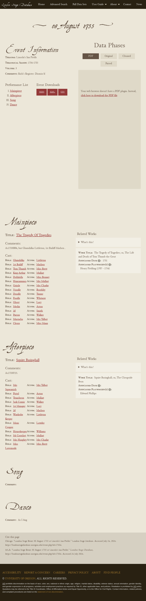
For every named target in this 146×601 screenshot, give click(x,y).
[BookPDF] (109, 129)
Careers (59, 572)
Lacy (39, 302)
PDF (90, 56)
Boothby (40, 290)
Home (41, 4)
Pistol (16, 393)
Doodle (17, 294)
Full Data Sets (80, 4)
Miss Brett (41, 269)
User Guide (98, 4)
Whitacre (41, 298)
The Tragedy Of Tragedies (33, 235)
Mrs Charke (42, 285)
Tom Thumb (19, 269)
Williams (41, 431)
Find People (112, 572)
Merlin (16, 306)
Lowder (40, 423)
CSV (63, 92)
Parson (16, 315)
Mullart (40, 273)
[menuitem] (41, 4)
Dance (13, 104)
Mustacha (18, 319)
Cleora (16, 323)
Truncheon (18, 398)
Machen (40, 264)
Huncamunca (19, 281)
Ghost (16, 302)
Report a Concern (37, 572)
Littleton (41, 260)
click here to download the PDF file (99, 95)
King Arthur (19, 273)
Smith (39, 311)
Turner (39, 294)
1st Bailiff (18, 264)
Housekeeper (20, 431)
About (113, 4)
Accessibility (11, 572)
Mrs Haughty (20, 440)
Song (13, 100)
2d (14, 311)
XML (52, 92)
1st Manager (19, 406)
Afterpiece (15, 95)
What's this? (87, 242)
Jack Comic (19, 402)
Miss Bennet (42, 277)
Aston (39, 306)
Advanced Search (58, 4)
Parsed (108, 63)
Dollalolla (18, 277)
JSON (41, 92)
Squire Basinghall (27, 360)
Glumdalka (18, 260)
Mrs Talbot (42, 319)
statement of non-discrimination (50, 592)
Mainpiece (16, 91)
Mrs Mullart (42, 281)
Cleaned (126, 56)
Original (109, 56)
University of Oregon (20, 578)
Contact (127, 4)
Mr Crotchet (19, 435)
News (139, 4)
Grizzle (16, 285)
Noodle (17, 290)
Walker (40, 315)
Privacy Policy (78, 572)
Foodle (16, 298)
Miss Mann (42, 323)
